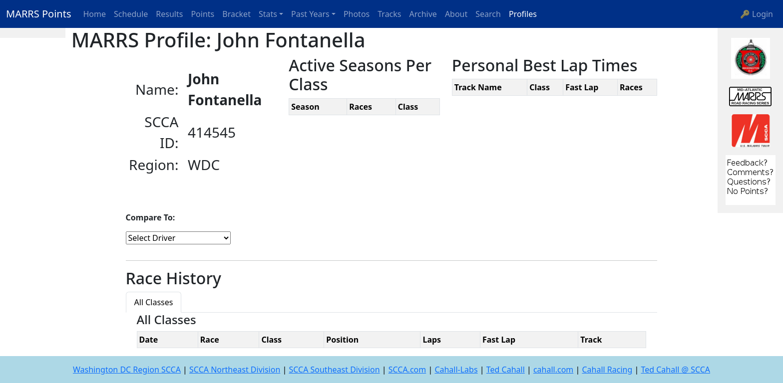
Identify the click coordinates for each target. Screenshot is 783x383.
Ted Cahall (505, 369)
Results (169, 13)
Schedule (131, 13)
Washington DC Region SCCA (127, 369)
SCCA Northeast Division (234, 369)
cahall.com (553, 369)
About (456, 13)
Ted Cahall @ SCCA (675, 369)
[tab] (189, 296)
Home (94, 13)
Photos (357, 13)
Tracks (389, 13)
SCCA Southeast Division (334, 369)
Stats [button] (268, 13)
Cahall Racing (607, 369)
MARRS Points (38, 13)
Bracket (236, 13)
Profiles (523, 13)
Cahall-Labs (455, 369)
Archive (423, 13)
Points (202, 13)
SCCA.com (407, 369)
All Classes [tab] (153, 302)
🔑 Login (756, 13)
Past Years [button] (310, 13)
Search (488, 13)
